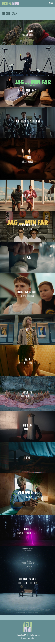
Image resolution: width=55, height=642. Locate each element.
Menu (51, 3)
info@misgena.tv (27, 638)
